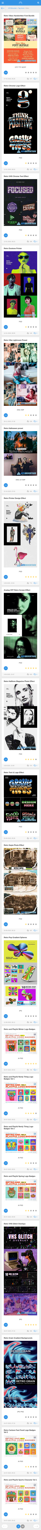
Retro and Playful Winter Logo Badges (19, 1029)
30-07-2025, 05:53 (9, 1070)
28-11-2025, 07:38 (9, 421)
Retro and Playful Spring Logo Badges (19, 1176)
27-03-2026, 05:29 (9, 79)
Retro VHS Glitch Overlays (14, 1224)
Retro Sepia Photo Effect (14, 845)
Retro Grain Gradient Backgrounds (18, 1338)
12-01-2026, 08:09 (9, 333)
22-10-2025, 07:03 (9, 491)
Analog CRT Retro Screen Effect (17, 590)
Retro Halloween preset (13, 428)
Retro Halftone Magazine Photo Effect (19, 681)
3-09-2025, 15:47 (9, 674)
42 (23, 1526)
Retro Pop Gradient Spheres (15, 937)
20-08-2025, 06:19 (9, 930)
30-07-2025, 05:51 (9, 1169)
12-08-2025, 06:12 (9, 1022)
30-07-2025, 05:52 (9, 1119)
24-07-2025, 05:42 (9, 1473)
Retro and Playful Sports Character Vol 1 (20, 1480)
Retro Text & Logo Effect (14, 772)
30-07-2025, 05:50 (9, 1217)
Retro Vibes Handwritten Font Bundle (19, 16)
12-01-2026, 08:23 (9, 241)
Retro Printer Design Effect (15, 498)
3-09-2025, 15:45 (9, 765)
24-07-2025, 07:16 (9, 1423)
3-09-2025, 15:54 (9, 583)
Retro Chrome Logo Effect (14, 86)
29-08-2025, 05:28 (9, 838)
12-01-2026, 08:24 (9, 169)
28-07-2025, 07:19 (9, 1331)
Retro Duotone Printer (13, 248)
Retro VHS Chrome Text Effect (16, 176)
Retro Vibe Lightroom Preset (15, 340)
